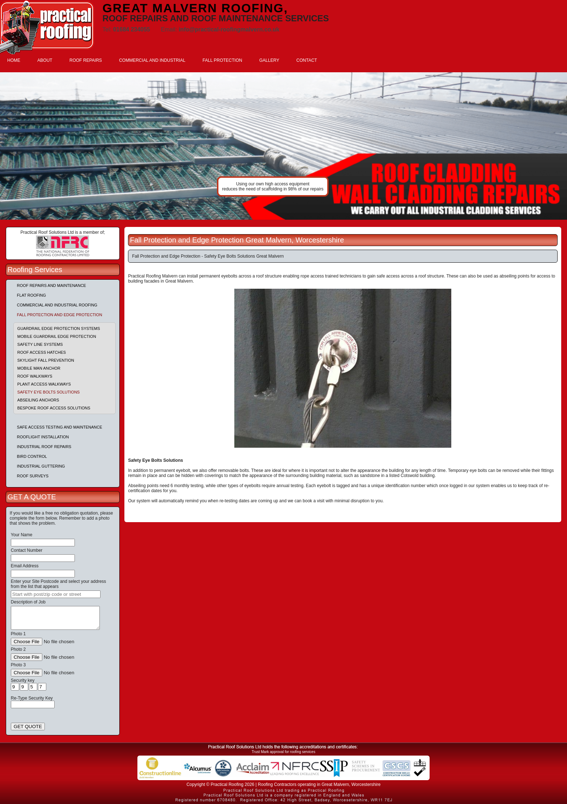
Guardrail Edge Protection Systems (58, 328)
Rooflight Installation (43, 437)
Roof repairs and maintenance (51, 285)
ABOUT (44, 60)
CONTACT (307, 60)
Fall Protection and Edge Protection (59, 315)
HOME (13, 60)
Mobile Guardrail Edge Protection (56, 336)
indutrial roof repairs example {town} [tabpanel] (283, 146)
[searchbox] (56, 594)
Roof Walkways (34, 376)
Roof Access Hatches (41, 352)
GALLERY (269, 60)
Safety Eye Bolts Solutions (48, 392)
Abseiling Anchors (38, 400)
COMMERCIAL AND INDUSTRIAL (152, 60)
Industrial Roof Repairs (44, 446)
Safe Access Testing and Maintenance (59, 427)
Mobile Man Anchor (38, 368)
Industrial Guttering (41, 466)
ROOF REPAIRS (85, 60)
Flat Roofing (31, 295)
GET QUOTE (28, 726)
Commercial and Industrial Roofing (57, 305)
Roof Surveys (32, 476)
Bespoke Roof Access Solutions (53, 408)
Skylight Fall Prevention (45, 360)
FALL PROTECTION (222, 60)
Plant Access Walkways (44, 384)
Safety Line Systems (40, 344)
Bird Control (32, 456)
